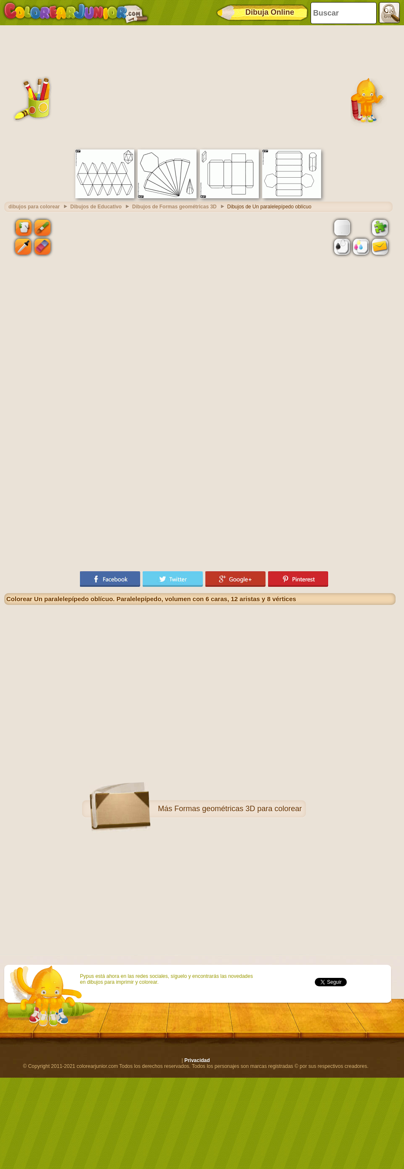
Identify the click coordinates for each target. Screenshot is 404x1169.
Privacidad (197, 1060)
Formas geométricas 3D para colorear (238, 808)
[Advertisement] (199, 86)
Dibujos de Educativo (96, 207)
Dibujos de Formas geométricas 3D (174, 207)
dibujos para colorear (34, 207)
